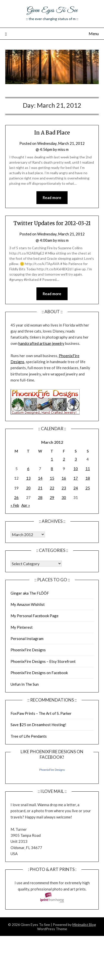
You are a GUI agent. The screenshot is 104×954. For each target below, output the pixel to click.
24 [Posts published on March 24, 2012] (75, 488)
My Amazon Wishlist (28, 604)
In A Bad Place (52, 133)
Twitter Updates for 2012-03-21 (52, 223)
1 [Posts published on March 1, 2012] (52, 459)
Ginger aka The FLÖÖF (30, 593)
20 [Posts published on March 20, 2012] (28, 488)
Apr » (25, 505)
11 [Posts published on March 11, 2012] (87, 468)
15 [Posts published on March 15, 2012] (52, 478)
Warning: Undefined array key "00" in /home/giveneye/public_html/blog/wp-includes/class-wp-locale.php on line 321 (28, 534)
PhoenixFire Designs (28, 650)
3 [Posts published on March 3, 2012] (76, 459)
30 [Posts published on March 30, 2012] (64, 497)
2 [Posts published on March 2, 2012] (64, 459)
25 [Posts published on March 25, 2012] (87, 488)
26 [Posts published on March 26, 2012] (16, 497)
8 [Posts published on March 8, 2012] (52, 468)
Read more (52, 197)
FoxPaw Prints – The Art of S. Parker (41, 713)
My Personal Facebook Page (35, 615)
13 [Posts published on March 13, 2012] (28, 478)
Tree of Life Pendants (29, 736)
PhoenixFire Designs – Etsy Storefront (43, 661)
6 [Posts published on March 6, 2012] (28, 468)
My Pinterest (22, 627)
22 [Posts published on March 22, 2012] (52, 488)
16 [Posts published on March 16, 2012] (64, 478)
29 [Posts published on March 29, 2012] (52, 497)
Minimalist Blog (84, 924)
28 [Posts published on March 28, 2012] (40, 497)
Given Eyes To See (52, 10)
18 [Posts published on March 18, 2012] (87, 478)
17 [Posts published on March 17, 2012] (75, 478)
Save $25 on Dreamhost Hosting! (38, 724)
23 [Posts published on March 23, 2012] (64, 488)
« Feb (15, 505)
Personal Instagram (27, 638)
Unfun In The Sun (25, 684)
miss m (63, 149)
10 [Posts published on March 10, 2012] (75, 468)
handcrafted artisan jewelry (41, 343)
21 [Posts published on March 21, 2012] (40, 488)
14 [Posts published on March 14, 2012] (40, 478)
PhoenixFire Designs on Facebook (39, 672)
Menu (94, 33)
